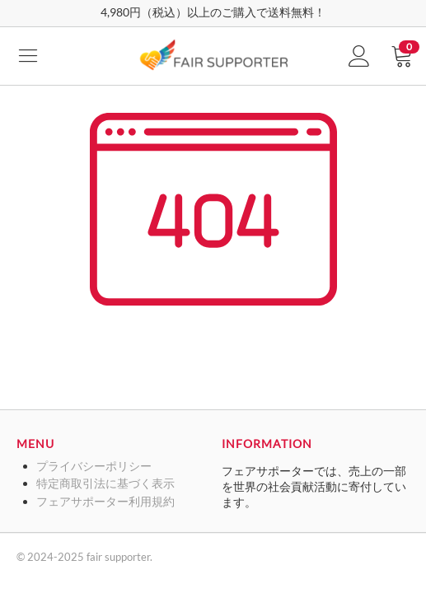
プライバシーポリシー (94, 466)
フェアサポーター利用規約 (105, 501)
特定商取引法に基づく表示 (105, 483)
